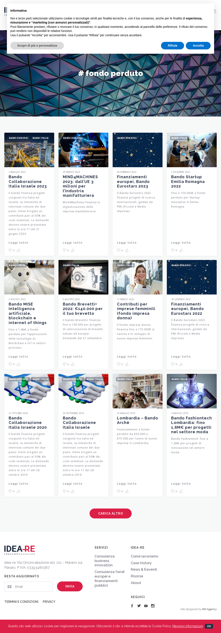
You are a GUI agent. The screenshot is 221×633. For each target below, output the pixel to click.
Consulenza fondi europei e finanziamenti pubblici (110, 578)
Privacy (49, 601)
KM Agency (209, 609)
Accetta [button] (198, 45)
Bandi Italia (41, 138)
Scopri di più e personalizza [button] (37, 45)
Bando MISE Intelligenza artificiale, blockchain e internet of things (28, 314)
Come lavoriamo (144, 556)
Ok (209, 626)
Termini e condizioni (21, 601)
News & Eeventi (144, 569)
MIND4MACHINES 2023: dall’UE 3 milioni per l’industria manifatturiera (80, 187)
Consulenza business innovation (105, 560)
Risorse (137, 576)
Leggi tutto (18, 242)
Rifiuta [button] (172, 45)
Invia (69, 586)
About (136, 583)
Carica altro (110, 513)
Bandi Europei (18, 138)
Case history (141, 563)
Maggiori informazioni (187, 626)
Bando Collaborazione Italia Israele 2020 (28, 424)
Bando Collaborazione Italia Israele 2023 (28, 181)
